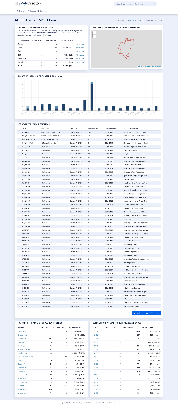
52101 (95, 331)
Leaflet (139, 66)
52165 (95, 371)
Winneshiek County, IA (136, 20)
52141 (95, 346)
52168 (95, 378)
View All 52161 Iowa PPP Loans (146, 313)
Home (20, 11)
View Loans (80, 44)
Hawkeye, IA (22, 353)
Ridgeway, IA (22, 375)
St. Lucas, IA (22, 382)
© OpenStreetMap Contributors (152, 66)
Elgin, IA (21, 342)
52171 (95, 386)
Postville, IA (22, 368)
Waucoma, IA (22, 386)
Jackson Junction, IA (25, 357)
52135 (95, 342)
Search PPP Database (37, 11)
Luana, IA (21, 360)
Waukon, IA (22, 389)
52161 (95, 360)
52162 (95, 364)
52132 (95, 335)
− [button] (94, 36)
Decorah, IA (22, 339)
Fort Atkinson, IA (24, 349)
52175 (95, 393)
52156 (95, 357)
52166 (95, 375)
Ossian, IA (21, 364)
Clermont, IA (22, 335)
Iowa (123, 20)
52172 (95, 389)
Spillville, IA (22, 378)
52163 (95, 368)
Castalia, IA (22, 331)
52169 (95, 382)
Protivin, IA (21, 371)
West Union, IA (23, 393)
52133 (95, 339)
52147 (95, 353)
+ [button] (94, 32)
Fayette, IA (21, 346)
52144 (95, 349)
